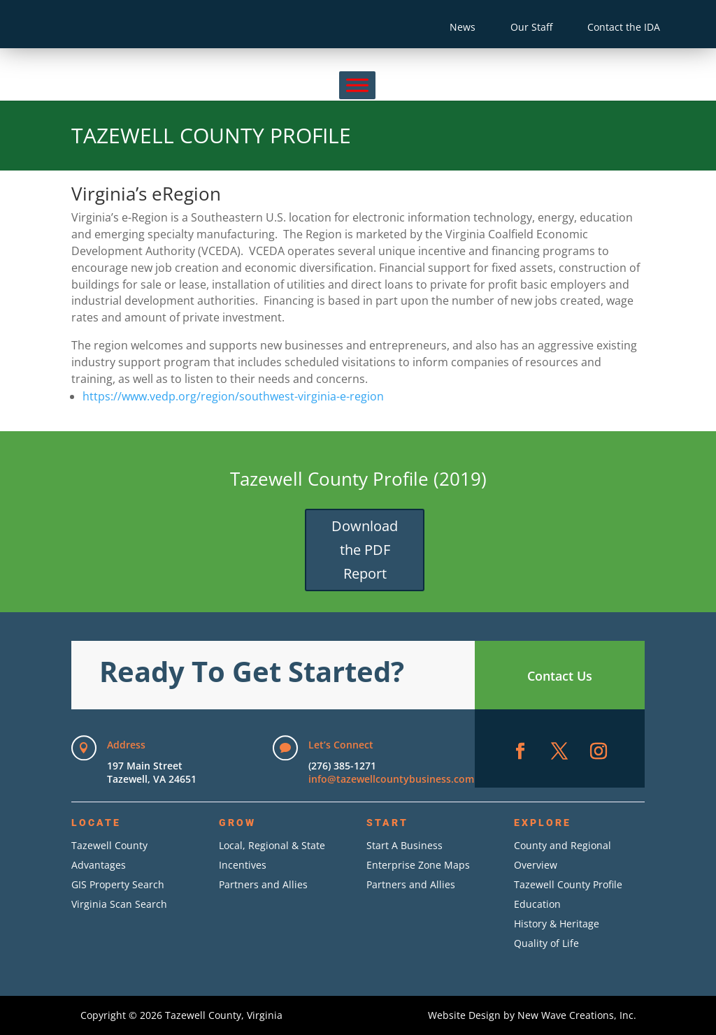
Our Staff (531, 27)
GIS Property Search (117, 884)
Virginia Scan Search (119, 904)
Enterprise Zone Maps (418, 864)
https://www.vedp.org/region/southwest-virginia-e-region (233, 396)
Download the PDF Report (364, 549)
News (462, 27)
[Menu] (357, 85)
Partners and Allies (263, 884)
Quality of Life (546, 943)
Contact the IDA (623, 27)
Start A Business (404, 845)
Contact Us (559, 675)
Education (537, 904)
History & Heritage (556, 923)
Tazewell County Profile (568, 884)
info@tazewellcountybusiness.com (391, 779)
